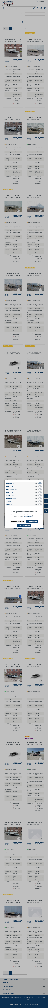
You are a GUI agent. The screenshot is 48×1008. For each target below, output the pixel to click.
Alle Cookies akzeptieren (24, 525)
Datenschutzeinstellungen (17, 521)
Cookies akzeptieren (32, 521)
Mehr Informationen (28, 516)
